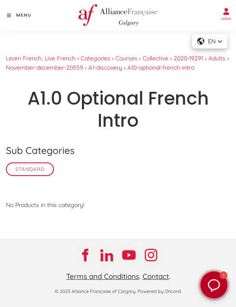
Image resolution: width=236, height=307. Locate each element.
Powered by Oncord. (160, 291)
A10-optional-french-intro (160, 67)
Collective (156, 58)
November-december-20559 (44, 67)
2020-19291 (188, 58)
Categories (95, 58)
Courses (126, 58)
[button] (214, 284)
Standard (30, 169)
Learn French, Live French (41, 58)
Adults (216, 58)
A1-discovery (105, 67)
